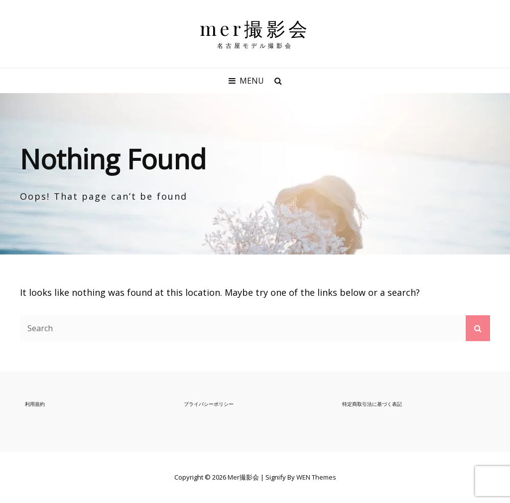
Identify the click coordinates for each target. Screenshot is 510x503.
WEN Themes (316, 477)
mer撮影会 (255, 28)
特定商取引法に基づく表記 (372, 403)
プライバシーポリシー (209, 403)
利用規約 (35, 403)
